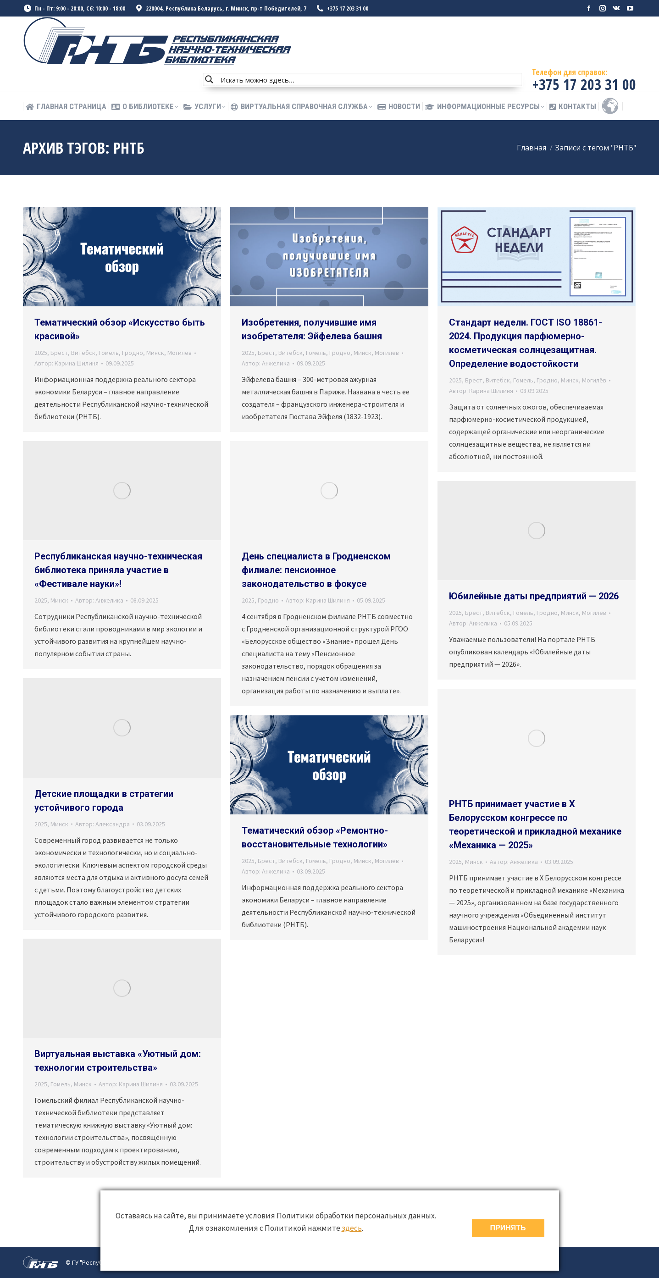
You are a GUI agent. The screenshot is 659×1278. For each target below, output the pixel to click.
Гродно (132, 353)
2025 (40, 353)
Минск (155, 353)
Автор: (66, 363)
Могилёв (179, 353)
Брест (59, 353)
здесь (352, 1228)
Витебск (83, 353)
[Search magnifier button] (209, 79)
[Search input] (369, 79)
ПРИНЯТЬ (508, 1228)
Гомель (109, 353)
